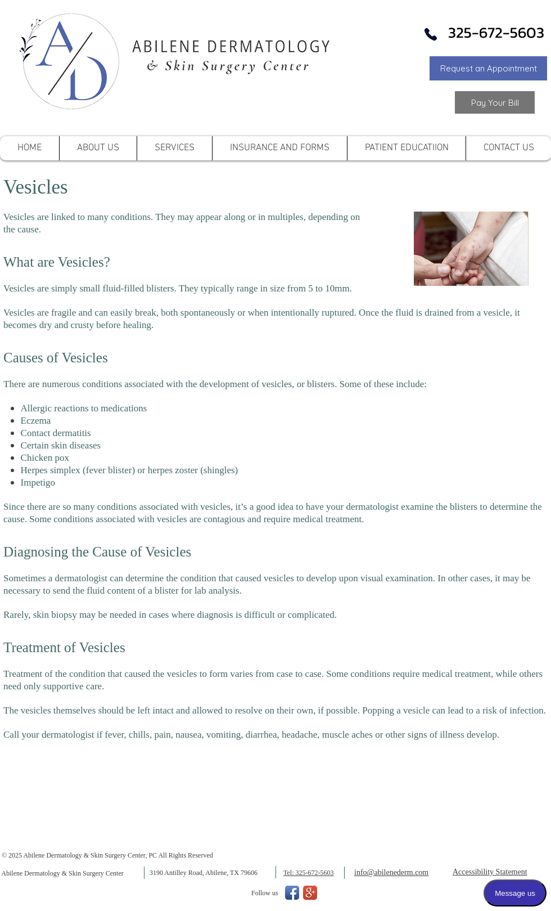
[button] (488, 68)
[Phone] (431, 34)
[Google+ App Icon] (310, 893)
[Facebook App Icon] (292, 893)
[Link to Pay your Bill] (495, 102)
